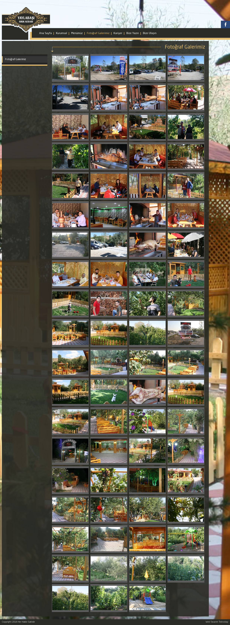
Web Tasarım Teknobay (217, 622)
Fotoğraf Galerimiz (98, 33)
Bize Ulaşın (149, 33)
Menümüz (77, 33)
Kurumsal (61, 33)
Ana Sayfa (45, 33)
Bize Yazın (132, 33)
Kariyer (118, 33)
